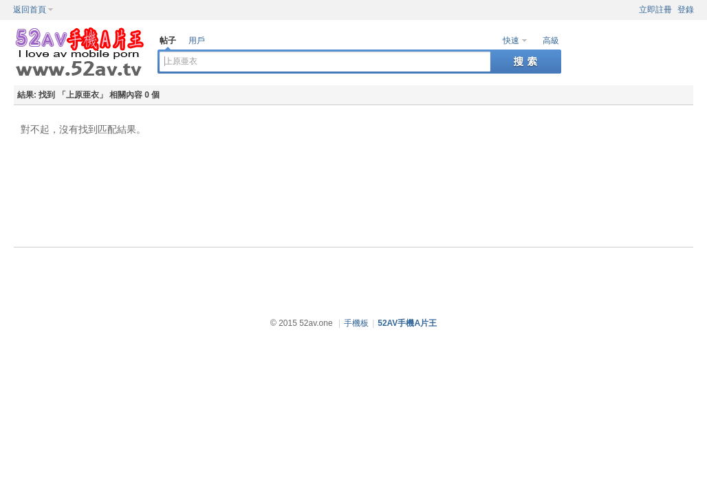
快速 (511, 40)
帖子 (168, 40)
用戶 (196, 40)
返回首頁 (29, 9)
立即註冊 (655, 9)
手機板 (356, 323)
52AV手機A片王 (407, 323)
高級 (551, 40)
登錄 (685, 9)
